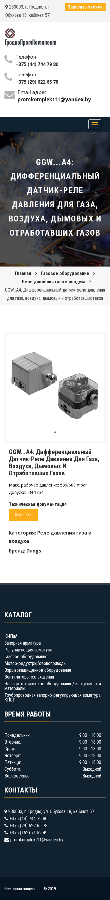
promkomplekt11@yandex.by (36, 840)
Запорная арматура (22, 643)
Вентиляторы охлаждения (29, 677)
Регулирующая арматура (28, 650)
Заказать (23, 514)
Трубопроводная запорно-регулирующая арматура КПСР (52, 697)
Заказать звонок (85, 7)
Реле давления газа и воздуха (53, 281)
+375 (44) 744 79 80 (37, 64)
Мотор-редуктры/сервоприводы (35, 663)
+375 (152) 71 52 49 (28, 833)
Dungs (33, 550)
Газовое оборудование (65, 273)
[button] (94, 343)
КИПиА (11, 636)
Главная (23, 273)
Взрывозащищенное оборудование (37, 670)
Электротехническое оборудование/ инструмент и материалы (52, 686)
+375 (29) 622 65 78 (37, 82)
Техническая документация (38, 504)
